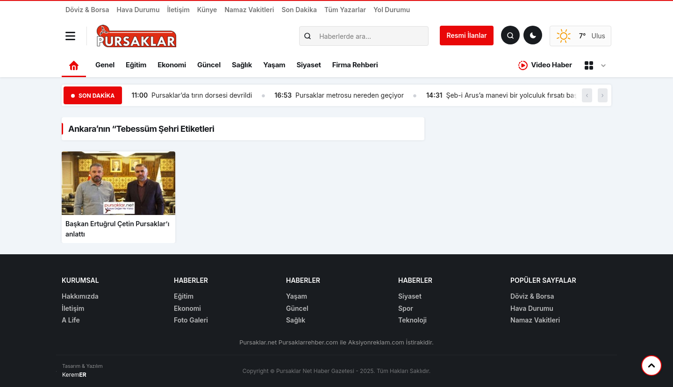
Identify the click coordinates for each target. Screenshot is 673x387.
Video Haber (545, 65)
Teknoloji (412, 320)
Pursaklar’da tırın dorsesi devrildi (201, 95)
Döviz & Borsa (87, 10)
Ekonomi (172, 64)
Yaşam (274, 64)
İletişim (178, 10)
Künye (207, 10)
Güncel (209, 64)
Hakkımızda (80, 296)
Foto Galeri (191, 320)
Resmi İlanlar (467, 35)
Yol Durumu (391, 10)
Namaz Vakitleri (249, 10)
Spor (405, 308)
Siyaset (309, 64)
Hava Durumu (138, 10)
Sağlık (242, 64)
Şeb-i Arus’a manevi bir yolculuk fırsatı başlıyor (518, 95)
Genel (105, 64)
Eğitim (136, 64)
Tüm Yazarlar (345, 10)
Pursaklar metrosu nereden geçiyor (349, 95)
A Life (71, 320)
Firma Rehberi (355, 64)
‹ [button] (587, 95)
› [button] (602, 95)
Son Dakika (299, 10)
